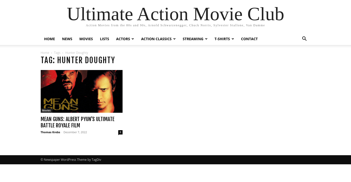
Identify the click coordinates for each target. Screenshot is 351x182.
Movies (46, 110)
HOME (49, 38)
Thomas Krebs (50, 132)
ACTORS (123, 38)
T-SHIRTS (222, 38)
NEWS (67, 38)
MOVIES (86, 38)
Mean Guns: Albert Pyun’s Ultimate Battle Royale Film (77, 122)
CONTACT (249, 38)
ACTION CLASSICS (156, 38)
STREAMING (193, 38)
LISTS (104, 38)
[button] (304, 39)
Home (45, 53)
